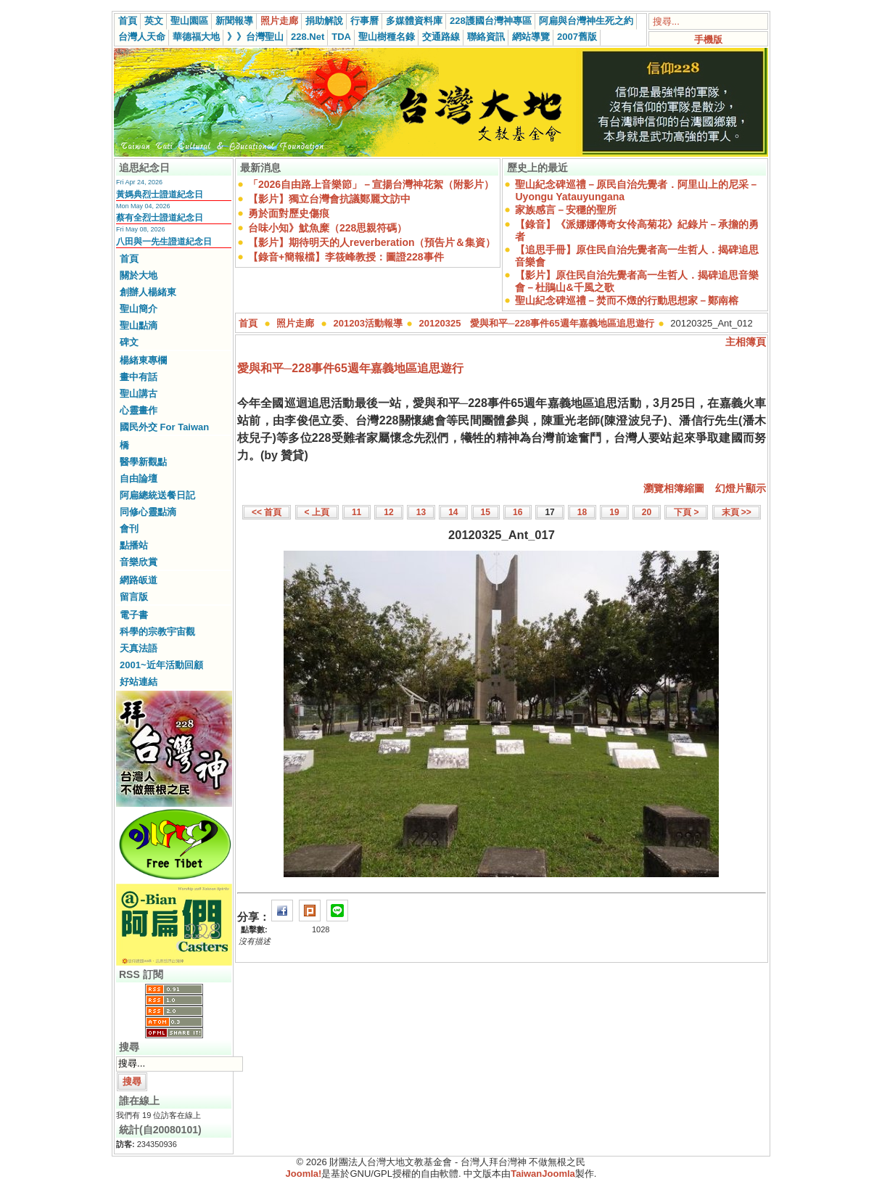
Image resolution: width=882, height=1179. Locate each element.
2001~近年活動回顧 (161, 665)
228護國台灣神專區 (491, 20)
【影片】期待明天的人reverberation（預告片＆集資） (371, 242)
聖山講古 (138, 393)
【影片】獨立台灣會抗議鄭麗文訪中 (329, 199)
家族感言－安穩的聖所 (566, 209)
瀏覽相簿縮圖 (673, 488)
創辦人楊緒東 (148, 292)
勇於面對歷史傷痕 (288, 213)
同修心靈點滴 (148, 511)
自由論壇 (138, 478)
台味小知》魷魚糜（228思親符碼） (327, 228)
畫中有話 (138, 376)
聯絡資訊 (486, 36)
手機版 (708, 39)
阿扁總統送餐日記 (157, 495)
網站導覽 (531, 36)
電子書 (134, 614)
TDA (341, 36)
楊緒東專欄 (143, 360)
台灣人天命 (141, 36)
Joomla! (304, 1173)
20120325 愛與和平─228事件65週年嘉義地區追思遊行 (536, 323)
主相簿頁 (745, 342)
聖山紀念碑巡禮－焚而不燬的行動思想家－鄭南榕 (626, 300)
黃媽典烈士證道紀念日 (159, 194)
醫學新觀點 (143, 461)
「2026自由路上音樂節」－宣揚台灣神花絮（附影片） (371, 184)
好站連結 (138, 681)
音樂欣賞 (138, 561)
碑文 (129, 342)
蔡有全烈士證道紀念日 (159, 218)
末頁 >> (736, 512)
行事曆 (364, 20)
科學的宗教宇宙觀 (157, 631)
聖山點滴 (138, 325)
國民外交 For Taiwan (164, 427)
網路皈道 (138, 580)
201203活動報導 (368, 323)
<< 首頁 (266, 512)
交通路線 (441, 36)
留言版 (134, 596)
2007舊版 (577, 36)
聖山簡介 (138, 308)
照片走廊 (279, 20)
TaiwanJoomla (543, 1173)
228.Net (307, 36)
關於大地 (138, 275)
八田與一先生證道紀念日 (164, 242)
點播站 (134, 545)
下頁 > (686, 512)
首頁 (127, 20)
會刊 (129, 528)
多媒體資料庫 (414, 20)
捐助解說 (324, 20)
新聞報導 (234, 20)
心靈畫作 (138, 410)
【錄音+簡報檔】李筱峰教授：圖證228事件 (346, 257)
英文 (153, 20)
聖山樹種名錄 (386, 36)
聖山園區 (189, 20)
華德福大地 (196, 36)
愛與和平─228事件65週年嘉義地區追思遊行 (350, 368)
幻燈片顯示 (740, 488)
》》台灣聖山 (255, 36)
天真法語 (138, 648)
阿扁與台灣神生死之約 (586, 20)
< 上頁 (317, 512)
